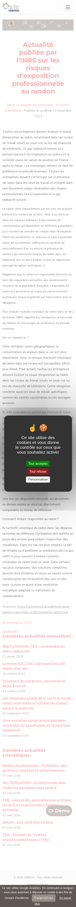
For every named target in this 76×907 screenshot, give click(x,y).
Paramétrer (43, 898)
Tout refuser (37, 471)
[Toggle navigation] (68, 7)
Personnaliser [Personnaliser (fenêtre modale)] (38, 479)
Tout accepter (38, 463)
